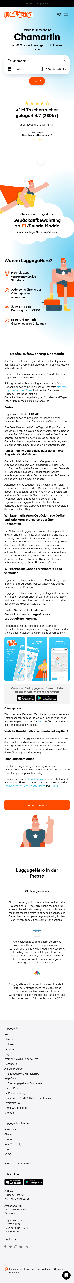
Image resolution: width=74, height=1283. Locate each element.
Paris (7, 1149)
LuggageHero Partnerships (23, 1073)
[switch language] (59, 14)
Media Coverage (17, 1093)
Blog (7, 1054)
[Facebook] (5, 1247)
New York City (12, 1144)
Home (7, 1034)
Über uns (9, 1039)
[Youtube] (21, 1247)
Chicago (9, 1134)
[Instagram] (16, 1247)
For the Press (12, 1088)
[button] (66, 1275)
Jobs (11, 1049)
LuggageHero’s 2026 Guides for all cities (27, 1098)
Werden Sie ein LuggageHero (21, 1059)
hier (40, 721)
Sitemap (9, 1112)
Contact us (10, 1239)
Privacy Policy (12, 1102)
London (8, 1139)
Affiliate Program (13, 1068)
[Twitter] (10, 1247)
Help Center (11, 1078)
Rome (7, 1154)
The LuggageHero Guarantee (25, 1083)
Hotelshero (10, 1063)
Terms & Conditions (15, 1107)
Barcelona (10, 1129)
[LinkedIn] (26, 1247)
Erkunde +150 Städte (16, 1163)
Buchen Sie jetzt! (37, 805)
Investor (12, 1044)
